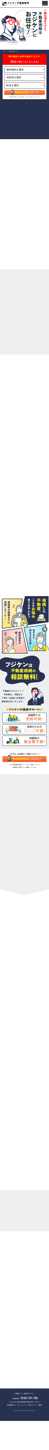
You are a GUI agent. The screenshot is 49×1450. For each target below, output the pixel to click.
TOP (3, 57)
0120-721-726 (29, 1427)
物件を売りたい (14, 57)
